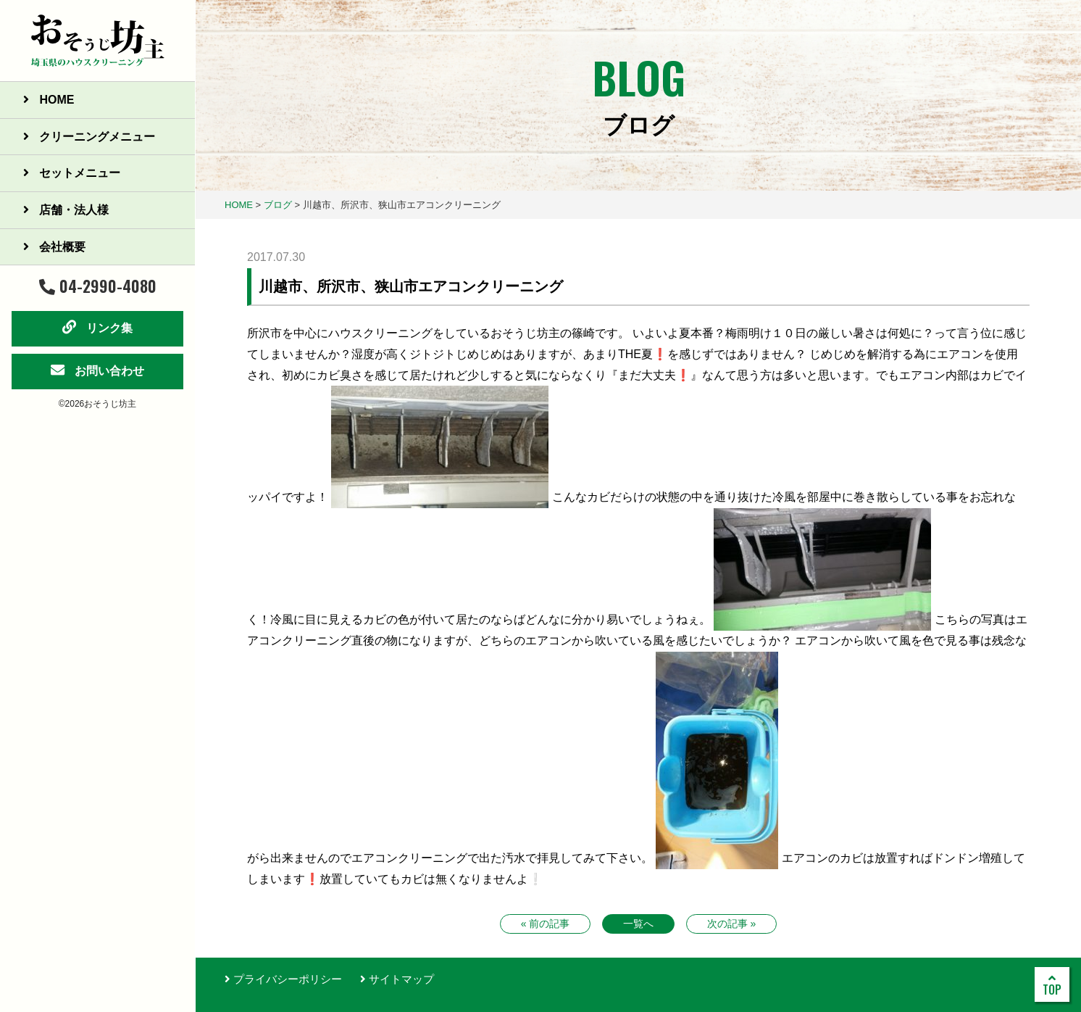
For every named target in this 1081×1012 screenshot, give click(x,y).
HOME (48, 100)
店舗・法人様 (66, 210)
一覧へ (638, 923)
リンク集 (97, 327)
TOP (1052, 985)
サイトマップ (397, 979)
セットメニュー (71, 173)
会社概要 (54, 247)
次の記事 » (731, 923)
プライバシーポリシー (283, 979)
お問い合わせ (97, 369)
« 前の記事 (545, 923)
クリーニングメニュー (89, 136)
